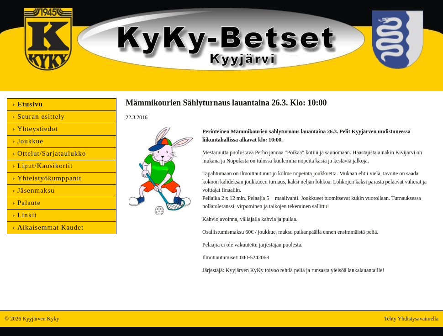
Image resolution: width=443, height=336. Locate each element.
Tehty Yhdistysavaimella (411, 318)
